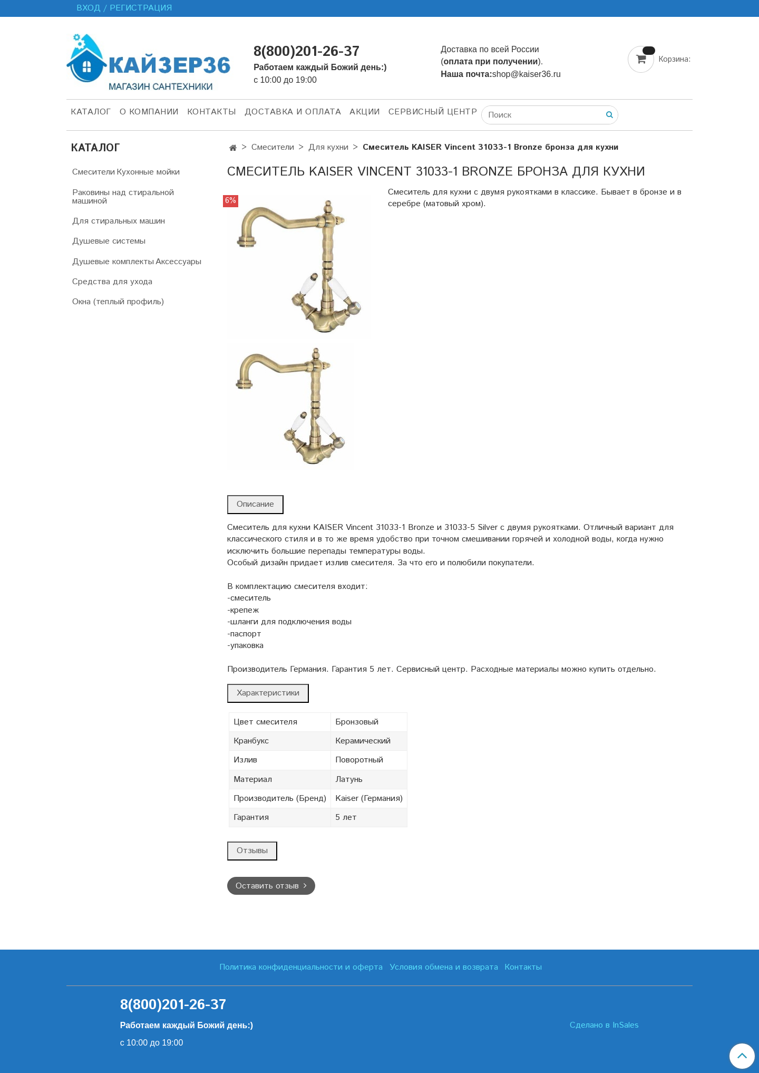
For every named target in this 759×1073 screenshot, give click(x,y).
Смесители (272, 147)
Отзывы (252, 851)
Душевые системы (108, 241)
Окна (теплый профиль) (118, 302)
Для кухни (328, 147)
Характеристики (268, 693)
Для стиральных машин (118, 221)
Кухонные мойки (148, 172)
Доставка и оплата (293, 112)
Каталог (91, 112)
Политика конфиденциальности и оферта (301, 967)
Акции (364, 112)
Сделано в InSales (604, 1025)
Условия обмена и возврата (444, 967)
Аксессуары (178, 262)
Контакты (211, 112)
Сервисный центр (433, 112)
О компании (149, 112)
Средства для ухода (112, 282)
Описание (255, 504)
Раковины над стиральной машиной (123, 197)
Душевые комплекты (113, 262)
